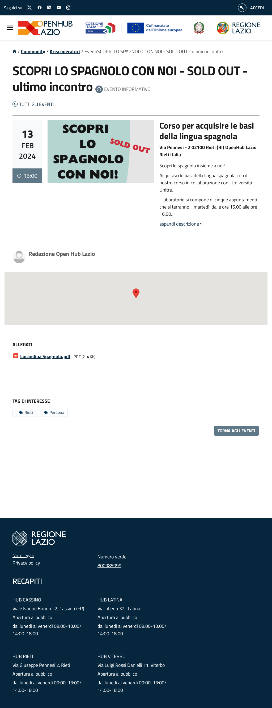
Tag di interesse (31, 401)
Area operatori (65, 51)
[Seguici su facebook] (39, 7)
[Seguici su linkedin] (49, 7)
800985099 (109, 565)
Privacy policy (26, 562)
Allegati (22, 344)
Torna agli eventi (236, 430)
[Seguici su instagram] (68, 7)
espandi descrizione (180, 223)
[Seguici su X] (29, 7)
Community (33, 51)
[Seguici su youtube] (58, 7)
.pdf (45, 356)
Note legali (23, 555)
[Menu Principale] (9, 28)
